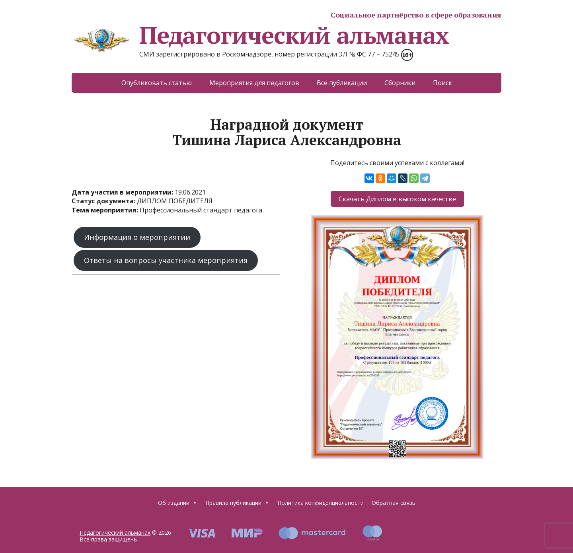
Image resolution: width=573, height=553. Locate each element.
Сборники (399, 82)
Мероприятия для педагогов (254, 82)
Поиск (442, 82)
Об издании (177, 503)
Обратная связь (393, 502)
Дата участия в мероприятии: (123, 192)
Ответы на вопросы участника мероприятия (166, 260)
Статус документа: (104, 201)
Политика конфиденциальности (320, 502)
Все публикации (342, 82)
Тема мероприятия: (106, 210)
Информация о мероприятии (137, 237)
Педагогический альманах (260, 35)
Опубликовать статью (156, 82)
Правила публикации (237, 503)
